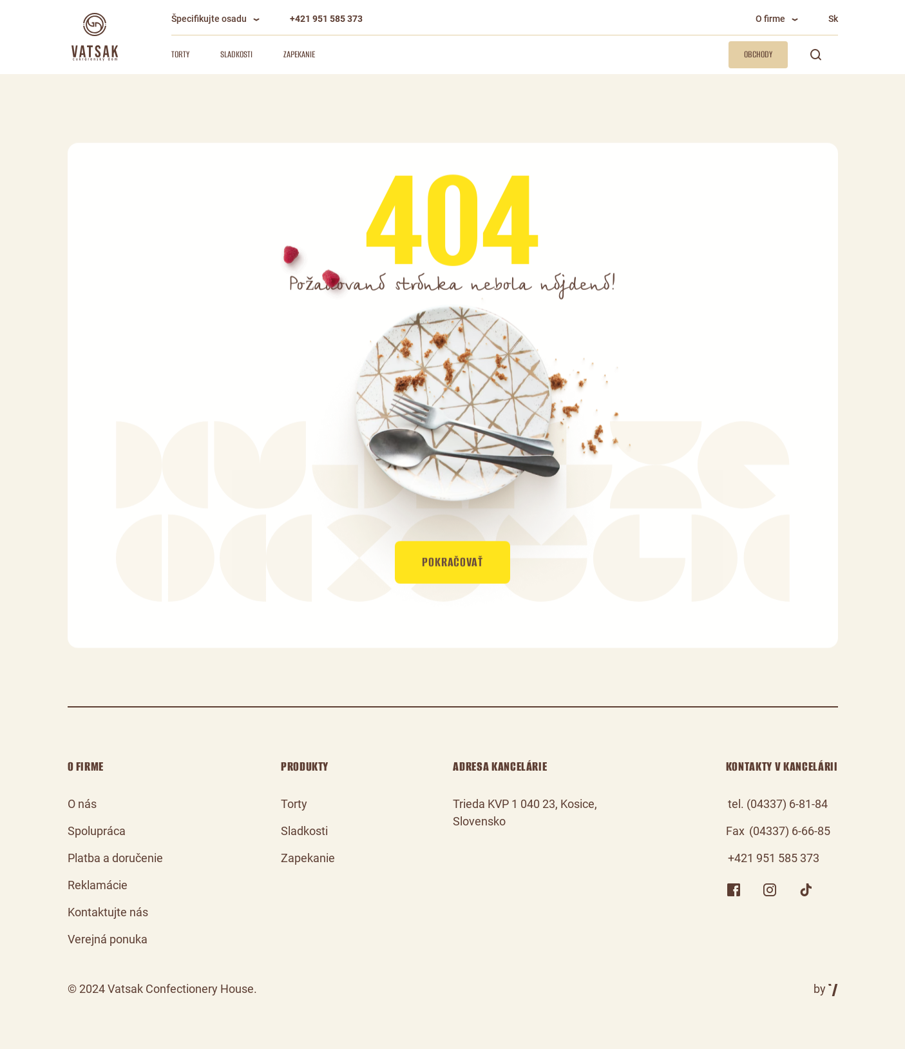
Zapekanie (299, 54)
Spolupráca (97, 831)
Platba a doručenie (115, 858)
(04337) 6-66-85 (789, 831)
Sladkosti (236, 54)
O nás (82, 804)
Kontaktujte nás (108, 912)
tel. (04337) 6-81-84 (778, 804)
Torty (180, 54)
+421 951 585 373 (326, 19)
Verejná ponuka (108, 939)
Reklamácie (98, 885)
